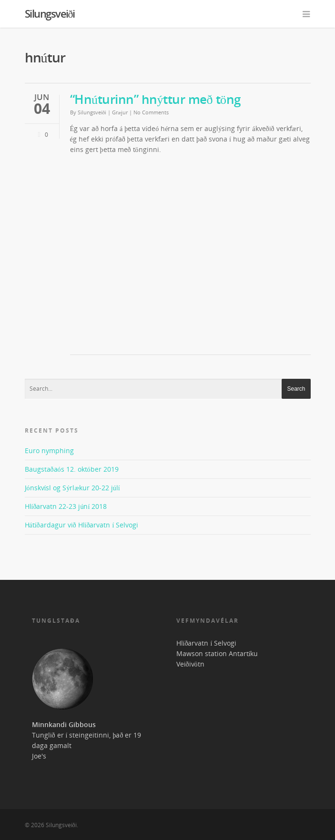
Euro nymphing (49, 450)
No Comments (151, 112)
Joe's (39, 755)
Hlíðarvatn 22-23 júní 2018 (66, 506)
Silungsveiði (50, 13)
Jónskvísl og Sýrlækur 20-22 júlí (72, 487)
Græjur (120, 112)
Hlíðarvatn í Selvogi (206, 643)
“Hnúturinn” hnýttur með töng (155, 99)
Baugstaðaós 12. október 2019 (72, 469)
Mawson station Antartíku (217, 653)
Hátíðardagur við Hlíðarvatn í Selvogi (82, 524)
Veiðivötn (190, 663)
